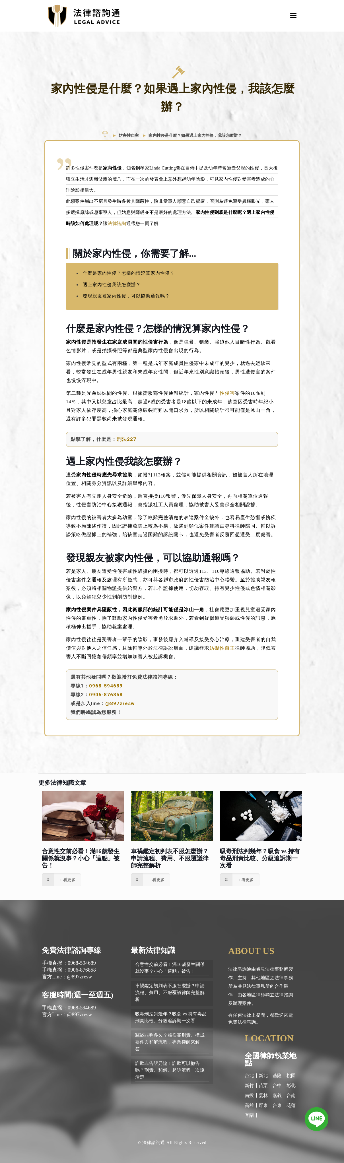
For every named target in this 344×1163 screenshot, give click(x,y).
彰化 (291, 1085)
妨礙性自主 (222, 648)
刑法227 (126, 439)
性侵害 (227, 393)
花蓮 (291, 1105)
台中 (277, 1085)
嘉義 (277, 1095)
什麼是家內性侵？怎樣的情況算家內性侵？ (129, 273)
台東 (277, 1105)
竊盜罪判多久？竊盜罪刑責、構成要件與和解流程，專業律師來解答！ (170, 1042)
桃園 (291, 1075)
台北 (249, 1075)
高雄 (249, 1105)
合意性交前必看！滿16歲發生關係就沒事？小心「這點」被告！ (81, 858)
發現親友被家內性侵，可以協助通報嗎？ (126, 296)
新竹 (249, 1085)
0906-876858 (106, 694)
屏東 (263, 1105)
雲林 (263, 1095)
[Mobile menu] (293, 15)
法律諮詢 (117, 223)
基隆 (277, 1075)
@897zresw (120, 703)
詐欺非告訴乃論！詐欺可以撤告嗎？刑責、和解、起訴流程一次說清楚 (170, 1070)
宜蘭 (249, 1115)
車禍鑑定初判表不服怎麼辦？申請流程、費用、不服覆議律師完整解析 (170, 858)
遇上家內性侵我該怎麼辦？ (112, 284)
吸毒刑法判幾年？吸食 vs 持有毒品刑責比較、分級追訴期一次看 (260, 858)
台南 (291, 1095)
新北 (263, 1075)
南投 (249, 1095)
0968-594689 (106, 686)
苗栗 (263, 1085)
